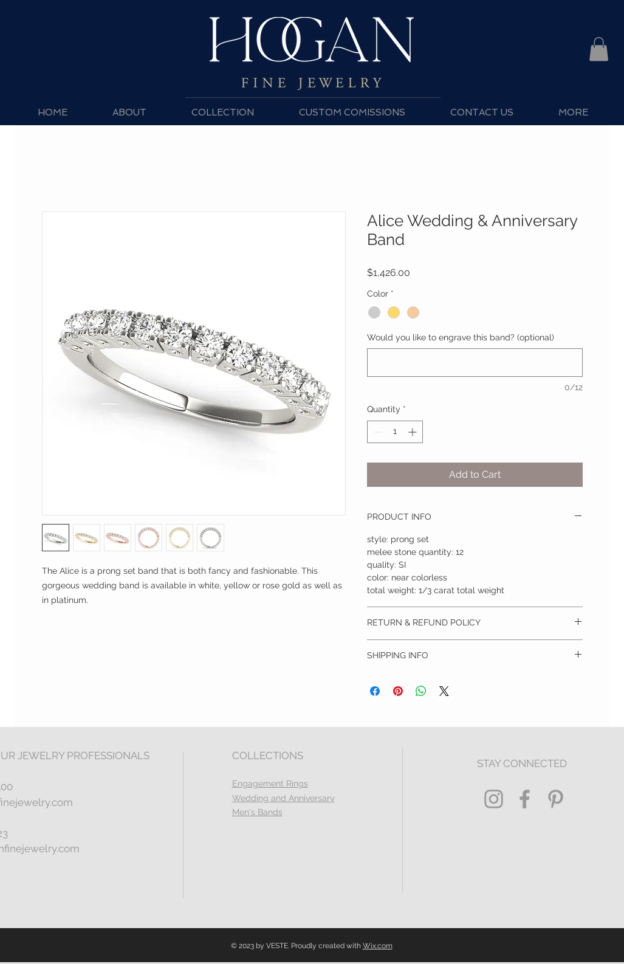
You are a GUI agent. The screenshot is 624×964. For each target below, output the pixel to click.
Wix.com (378, 946)
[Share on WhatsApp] (421, 691)
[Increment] (413, 431)
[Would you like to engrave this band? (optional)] (475, 362)
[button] (599, 49)
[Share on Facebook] (375, 691)
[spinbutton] (395, 431)
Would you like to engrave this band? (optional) (460, 337)
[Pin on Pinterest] (398, 691)
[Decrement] (376, 431)
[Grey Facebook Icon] (524, 799)
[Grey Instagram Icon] (493, 799)
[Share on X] (444, 691)
